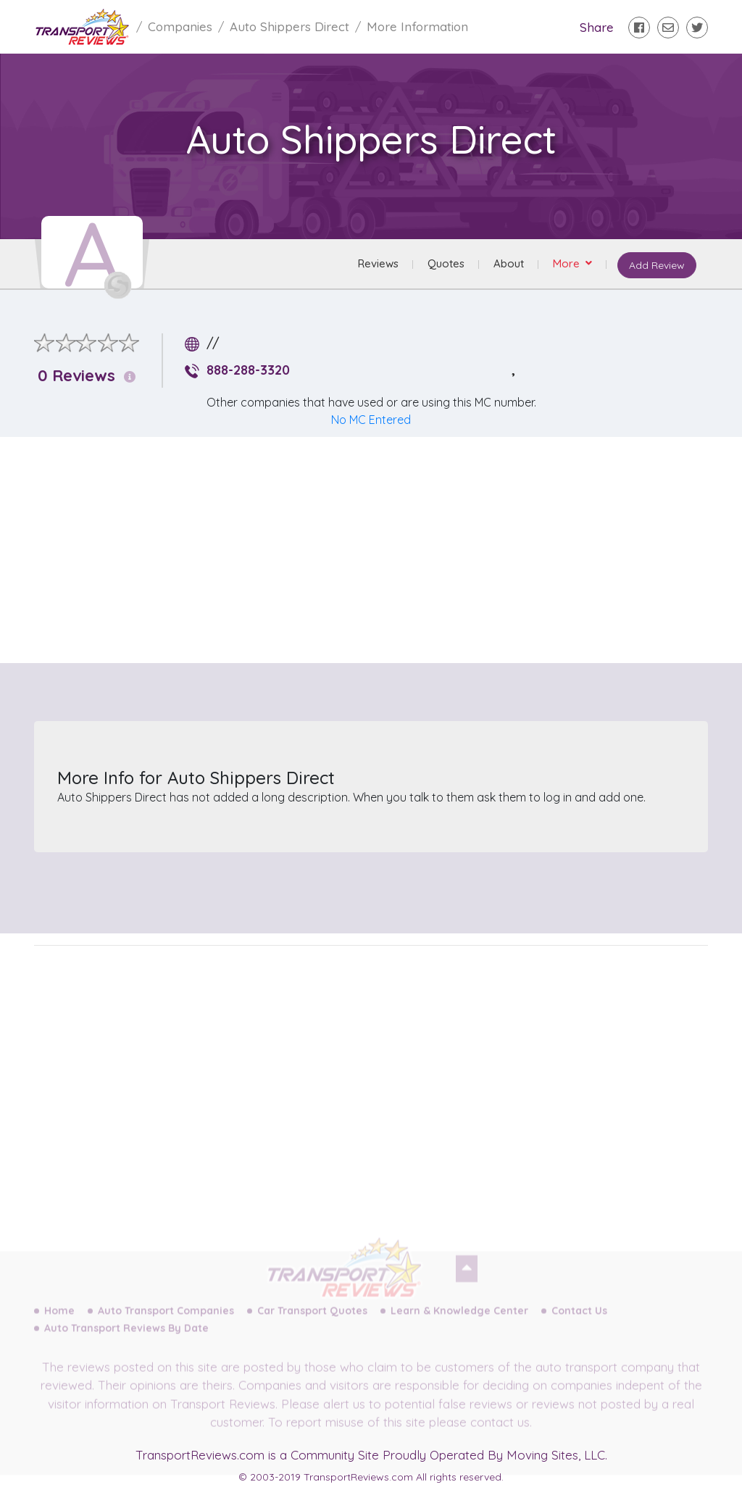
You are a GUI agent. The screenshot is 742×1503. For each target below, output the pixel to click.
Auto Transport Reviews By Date (126, 1339)
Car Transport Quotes (312, 1322)
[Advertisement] (383, 550)
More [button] (568, 263)
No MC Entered (371, 419)
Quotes (446, 263)
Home (59, 1322)
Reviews (378, 263)
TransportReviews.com (200, 1454)
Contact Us (579, 1322)
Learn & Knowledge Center (459, 1322)
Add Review (657, 265)
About (508, 263)
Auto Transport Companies (166, 1322)
